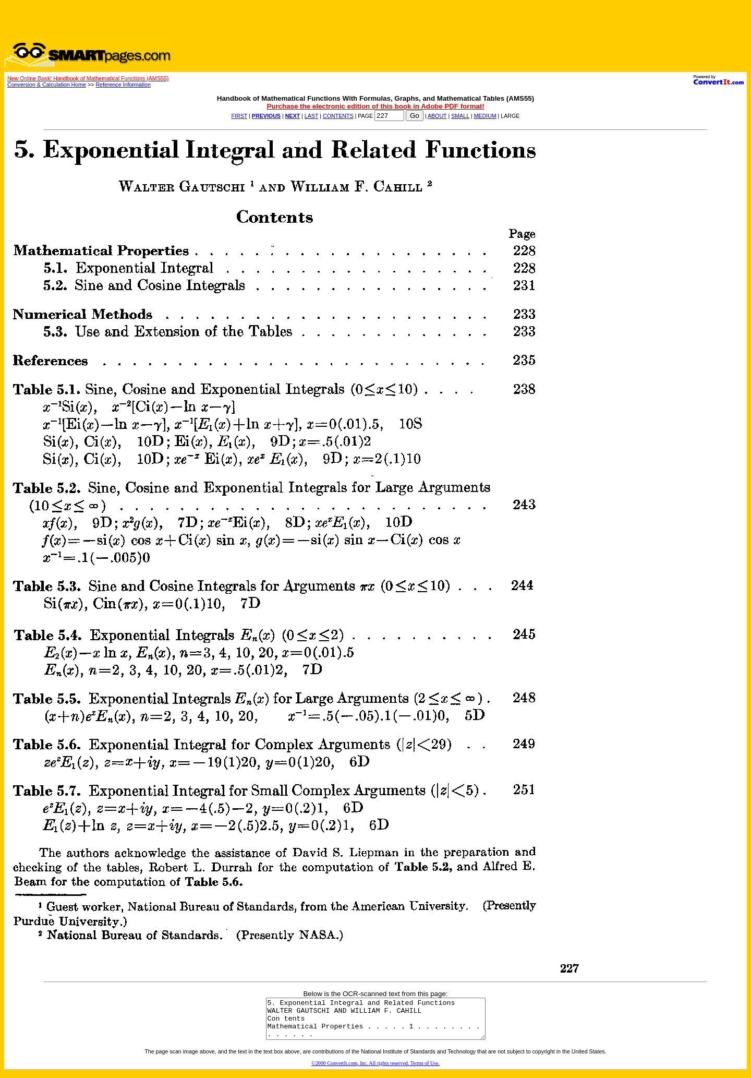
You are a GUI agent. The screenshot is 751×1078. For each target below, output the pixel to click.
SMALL (460, 116)
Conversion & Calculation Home (46, 84)
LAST (311, 116)
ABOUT (437, 116)
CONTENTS (338, 116)
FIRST (240, 116)
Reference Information (122, 84)
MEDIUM (485, 116)
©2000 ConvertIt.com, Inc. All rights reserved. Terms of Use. (375, 1071)
